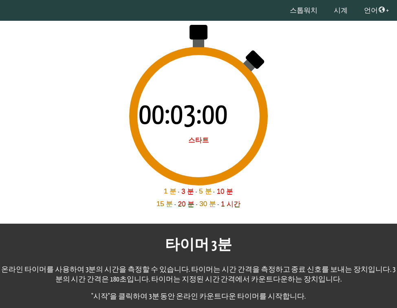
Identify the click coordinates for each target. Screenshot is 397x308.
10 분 (225, 191)
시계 (341, 11)
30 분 (207, 204)
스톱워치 (304, 11)
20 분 (186, 204)
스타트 (198, 140)
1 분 (170, 191)
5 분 (205, 191)
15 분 (165, 204)
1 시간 (230, 204)
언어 (374, 10)
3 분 (187, 191)
